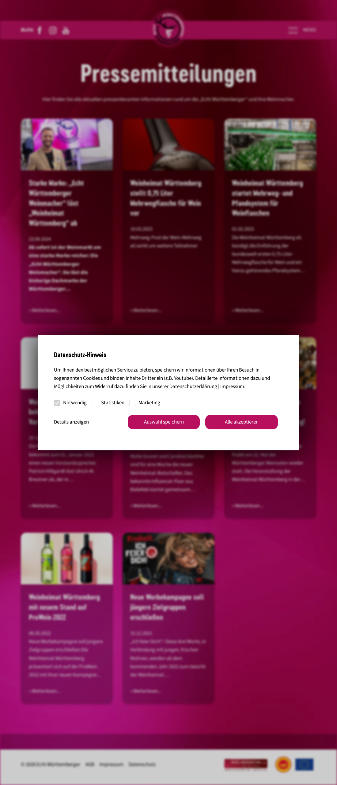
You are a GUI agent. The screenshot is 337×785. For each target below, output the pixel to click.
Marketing (145, 402)
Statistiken (108, 402)
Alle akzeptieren (242, 422)
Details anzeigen (71, 422)
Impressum (232, 386)
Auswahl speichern (164, 422)
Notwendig (70, 402)
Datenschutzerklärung (193, 386)
